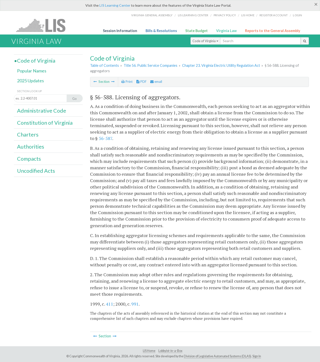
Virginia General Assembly (151, 15)
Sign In (256, 356)
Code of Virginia (205, 41)
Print (126, 82)
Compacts (29, 158)
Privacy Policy (225, 15)
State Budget (196, 31)
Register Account (274, 15)
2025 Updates (30, 80)
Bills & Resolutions (161, 31)
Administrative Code (41, 110)
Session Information (120, 31)
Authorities (30, 146)
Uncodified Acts (36, 171)
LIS (43, 25)
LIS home (247, 15)
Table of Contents (104, 65)
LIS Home (149, 351)
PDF (141, 82)
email (156, 82)
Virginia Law (226, 31)
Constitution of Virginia (45, 123)
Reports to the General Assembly (272, 31)
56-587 (105, 138)
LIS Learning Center (114, 5)
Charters (27, 134)
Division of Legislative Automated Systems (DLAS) (217, 356)
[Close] (316, 4)
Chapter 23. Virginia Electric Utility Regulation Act (221, 65)
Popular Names (31, 70)
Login (297, 15)
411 (109, 304)
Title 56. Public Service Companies (150, 65)
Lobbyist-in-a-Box (170, 351)
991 (135, 304)
